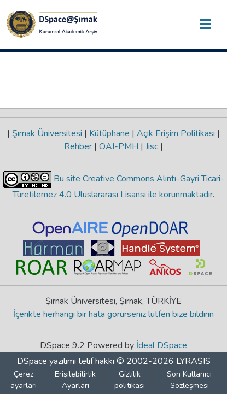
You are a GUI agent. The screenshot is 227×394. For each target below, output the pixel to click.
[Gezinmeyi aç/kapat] (205, 24)
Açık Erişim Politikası (176, 133)
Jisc (151, 146)
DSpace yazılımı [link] (46, 361)
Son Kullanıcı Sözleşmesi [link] (189, 380)
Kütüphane (109, 133)
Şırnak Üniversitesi (47, 133)
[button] (52, 24)
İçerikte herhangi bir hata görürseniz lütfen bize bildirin (113, 314)
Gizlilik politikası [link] (129, 380)
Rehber (79, 146)
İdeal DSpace (161, 345)
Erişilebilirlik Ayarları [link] (75, 380)
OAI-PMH (119, 146)
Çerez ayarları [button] (23, 380)
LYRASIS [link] (193, 361)
